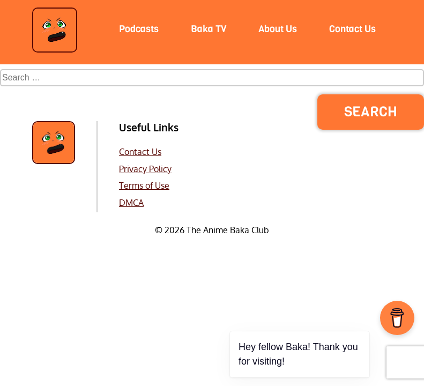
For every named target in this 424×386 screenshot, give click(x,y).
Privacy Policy (145, 169)
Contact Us (140, 151)
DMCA (131, 202)
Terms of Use (144, 185)
